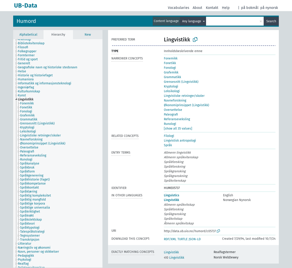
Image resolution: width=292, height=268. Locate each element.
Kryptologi (171, 86)
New (88, 35)
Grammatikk (172, 77)
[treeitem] (26, 39)
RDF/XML (170, 239)
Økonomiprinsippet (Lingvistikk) (186, 105)
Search (271, 21)
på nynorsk (269, 8)
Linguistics (171, 195)
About (197, 8)
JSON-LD (195, 239)
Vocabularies (178, 8)
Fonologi (170, 68)
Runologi (170, 124)
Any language (192, 21)
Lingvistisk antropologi (180, 140)
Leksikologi (172, 91)
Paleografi (171, 114)
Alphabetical (28, 35)
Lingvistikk (171, 200)
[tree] (57, 153)
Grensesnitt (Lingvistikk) (181, 82)
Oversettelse (173, 110)
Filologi (169, 136)
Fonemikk (170, 58)
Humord (26, 21)
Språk (168, 145)
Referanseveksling (177, 119)
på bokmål (250, 8)
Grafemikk (171, 72)
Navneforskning (175, 100)
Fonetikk (170, 63)
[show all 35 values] (178, 128)
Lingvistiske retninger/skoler (184, 96)
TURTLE (182, 239)
